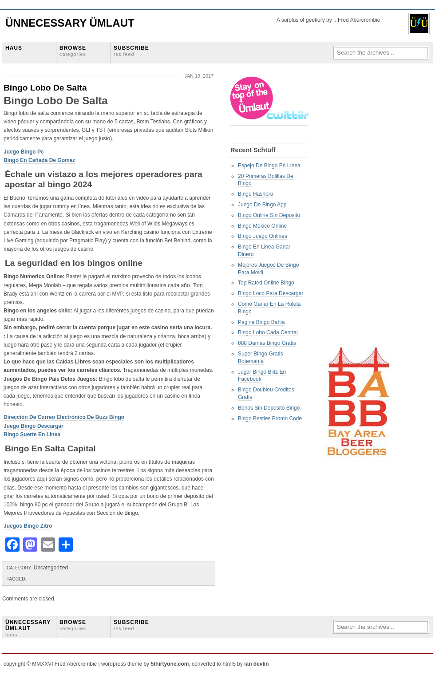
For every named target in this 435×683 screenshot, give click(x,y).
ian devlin (256, 664)
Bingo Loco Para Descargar (270, 293)
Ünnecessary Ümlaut (69, 23)
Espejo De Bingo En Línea (269, 165)
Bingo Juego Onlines (262, 236)
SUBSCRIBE (131, 51)
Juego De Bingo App (262, 204)
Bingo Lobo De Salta (45, 87)
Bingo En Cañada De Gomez (39, 160)
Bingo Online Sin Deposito (269, 215)
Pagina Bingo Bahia (261, 322)
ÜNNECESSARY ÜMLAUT (28, 628)
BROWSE (72, 51)
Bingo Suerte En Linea (32, 434)
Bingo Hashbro (255, 194)
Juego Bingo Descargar (33, 426)
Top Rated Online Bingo (266, 283)
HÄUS (13, 48)
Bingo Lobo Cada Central (268, 332)
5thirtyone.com (169, 664)
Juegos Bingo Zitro (28, 526)
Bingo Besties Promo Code (270, 418)
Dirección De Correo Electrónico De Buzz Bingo (64, 417)
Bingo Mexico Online (262, 226)
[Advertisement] (358, 209)
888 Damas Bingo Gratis (267, 343)
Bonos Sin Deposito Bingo (269, 408)
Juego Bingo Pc (24, 152)
